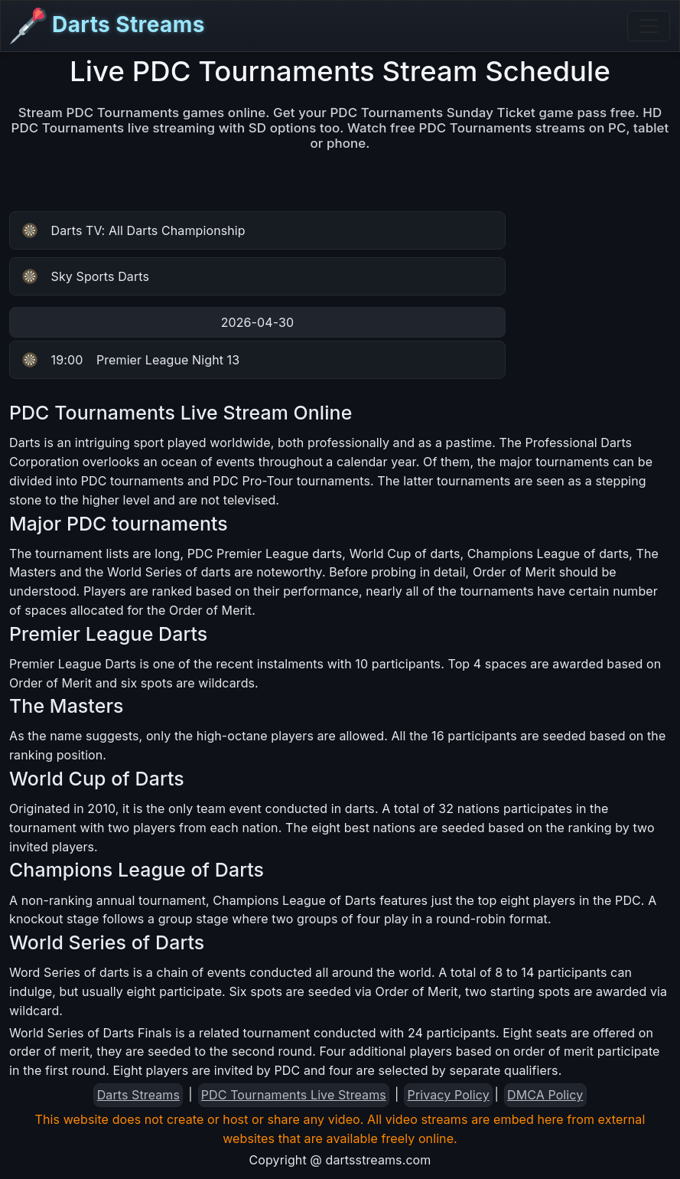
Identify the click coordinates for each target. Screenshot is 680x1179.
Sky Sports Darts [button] (85, 276)
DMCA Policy (545, 1094)
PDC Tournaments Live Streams (293, 1094)
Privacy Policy (449, 1094)
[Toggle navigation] (648, 26)
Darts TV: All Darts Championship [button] (134, 230)
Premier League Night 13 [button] (130, 360)
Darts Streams (107, 26)
